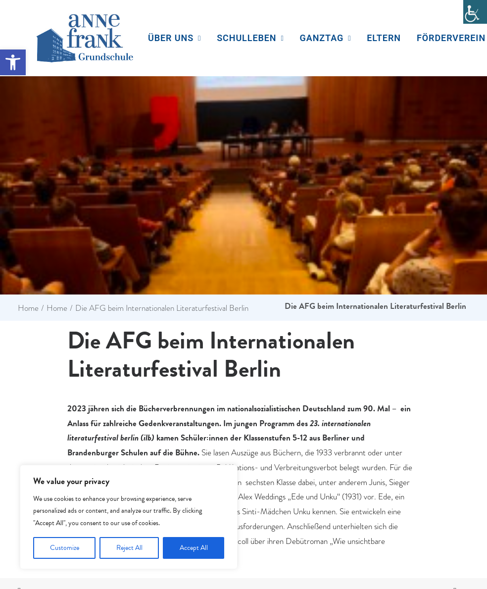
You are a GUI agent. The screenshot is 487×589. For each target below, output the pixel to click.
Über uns (174, 38)
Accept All (194, 547)
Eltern (384, 38)
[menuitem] (174, 38)
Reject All (129, 547)
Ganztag (325, 38)
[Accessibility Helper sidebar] (475, 12)
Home (28, 224)
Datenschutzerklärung (373, 544)
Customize (64, 547)
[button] (13, 62)
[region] (129, 517)
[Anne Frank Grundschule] (85, 38)
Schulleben (250, 38)
